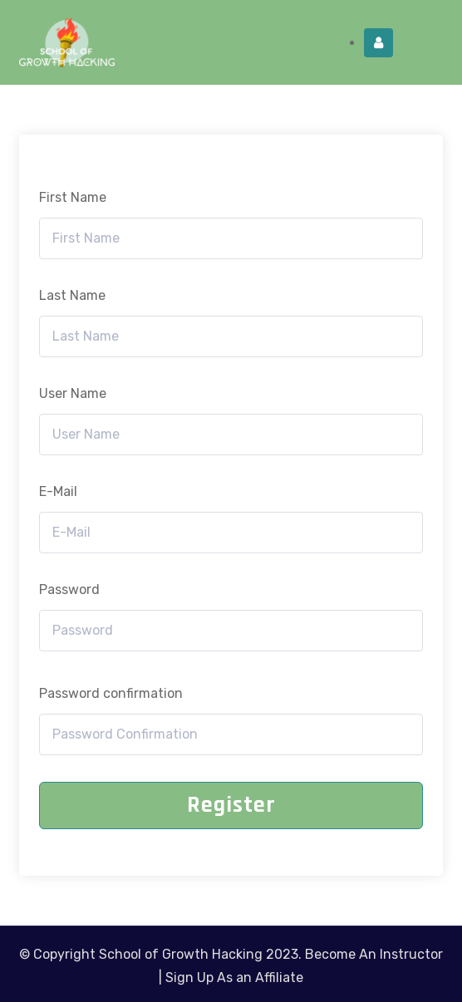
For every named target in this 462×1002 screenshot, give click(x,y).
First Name (72, 197)
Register (231, 805)
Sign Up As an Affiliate (234, 977)
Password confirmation (111, 693)
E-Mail (58, 491)
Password (69, 589)
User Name (72, 393)
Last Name (72, 295)
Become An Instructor (374, 954)
